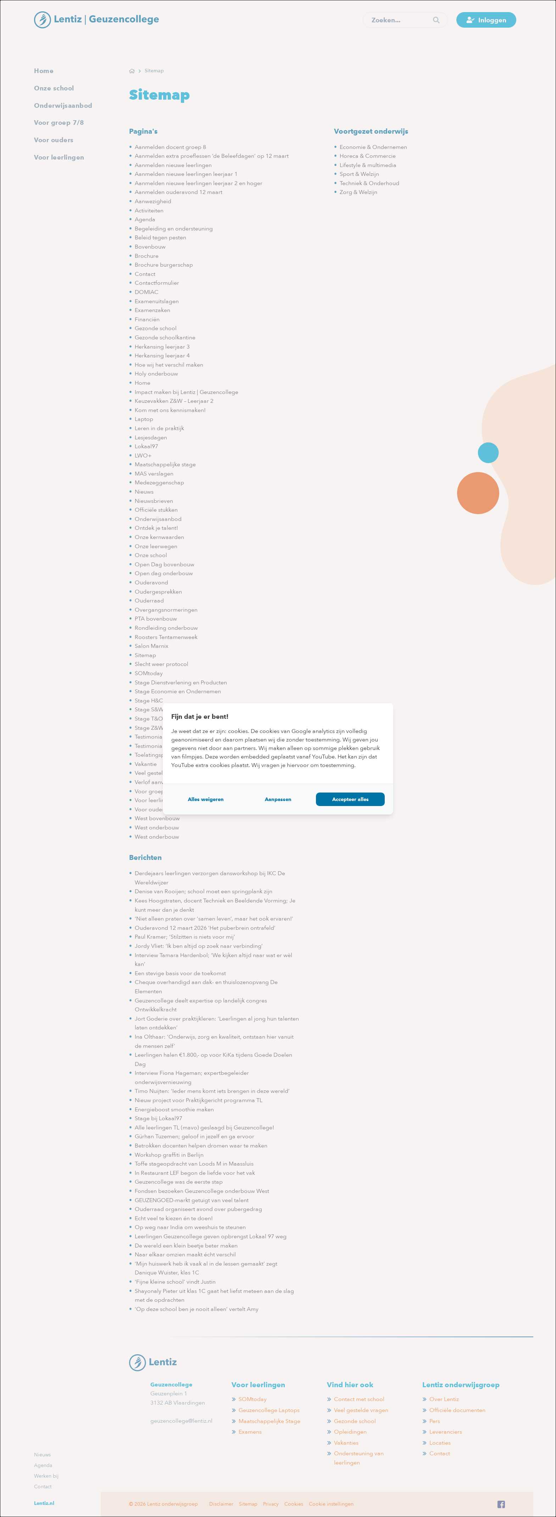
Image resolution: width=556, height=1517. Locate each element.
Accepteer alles (350, 799)
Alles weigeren (206, 799)
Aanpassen (278, 799)
